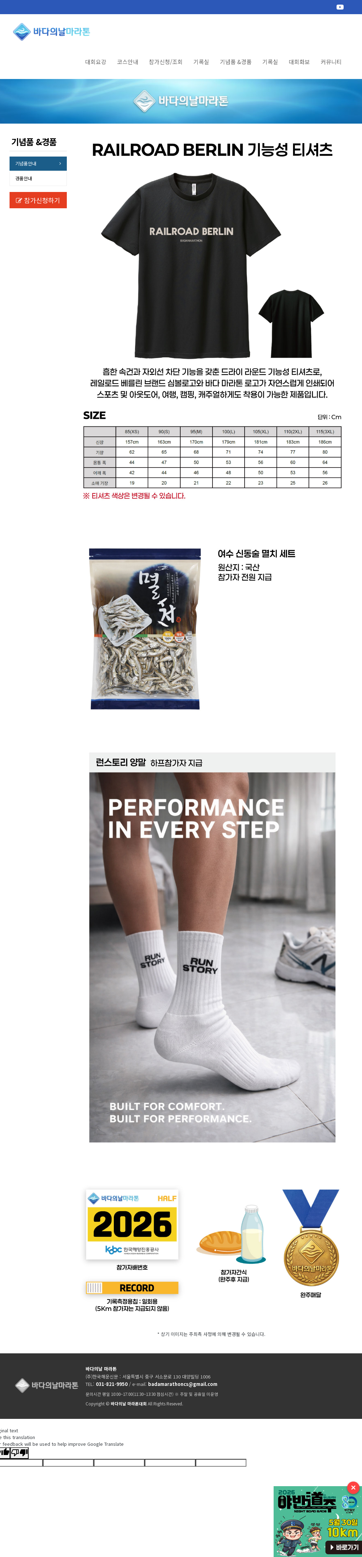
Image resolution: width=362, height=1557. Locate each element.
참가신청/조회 (166, 61)
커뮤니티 (331, 61)
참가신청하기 (38, 200)
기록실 (201, 61)
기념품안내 (25, 163)
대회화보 (299, 61)
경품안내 (23, 178)
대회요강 (95, 61)
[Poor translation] (19, 1453)
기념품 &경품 (236, 61)
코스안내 (127, 61)
